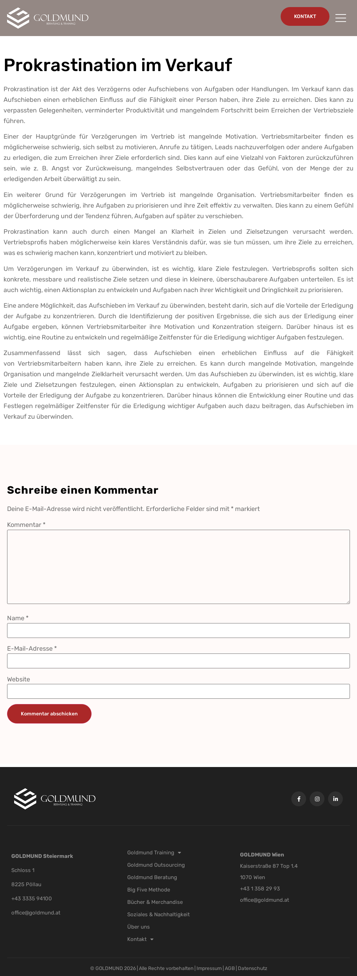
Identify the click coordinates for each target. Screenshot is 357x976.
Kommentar (26, 525)
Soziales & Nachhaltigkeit (158, 914)
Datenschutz (252, 968)
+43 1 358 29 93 (260, 888)
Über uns (138, 927)
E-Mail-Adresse (32, 648)
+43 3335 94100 (31, 898)
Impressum (210, 968)
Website (18, 679)
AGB (230, 968)
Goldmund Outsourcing (156, 865)
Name (18, 618)
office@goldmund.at (35, 913)
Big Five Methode (148, 890)
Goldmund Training (154, 852)
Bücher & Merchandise (155, 902)
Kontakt (140, 939)
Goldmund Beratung (152, 877)
